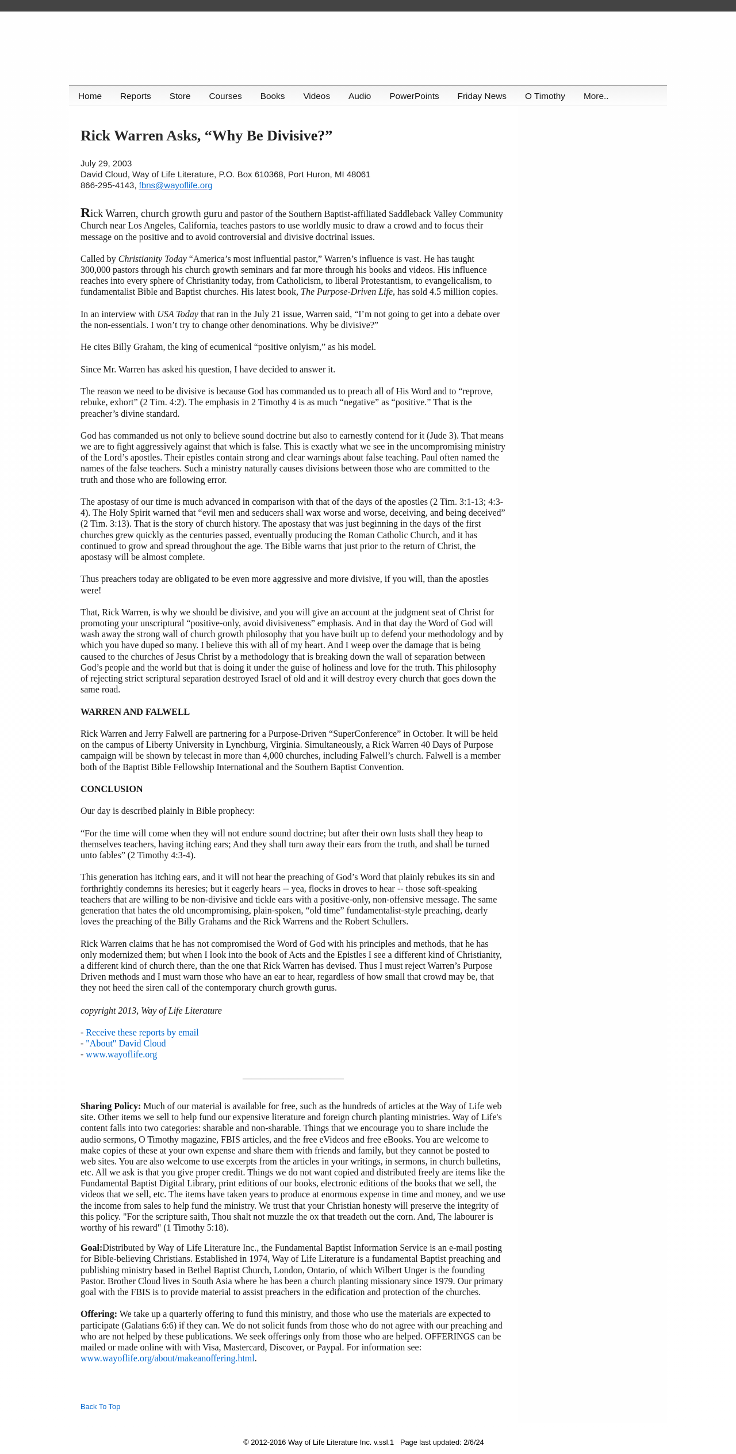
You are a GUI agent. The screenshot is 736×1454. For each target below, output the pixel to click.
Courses (226, 96)
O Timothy (550, 96)
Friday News (486, 96)
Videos (319, 96)
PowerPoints (418, 96)
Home (90, 96)
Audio (363, 96)
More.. (602, 96)
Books (275, 96)
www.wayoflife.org (121, 1054)
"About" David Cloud (126, 1043)
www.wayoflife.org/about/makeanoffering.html (167, 1358)
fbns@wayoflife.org (176, 185)
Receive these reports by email (142, 1032)
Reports (136, 96)
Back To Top (100, 1406)
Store (181, 96)
